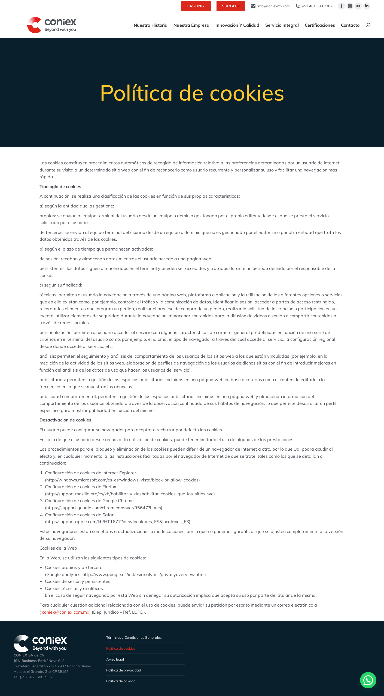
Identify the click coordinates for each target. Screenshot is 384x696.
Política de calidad (121, 681)
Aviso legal (115, 659)
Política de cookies (120, 648)
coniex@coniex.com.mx (65, 612)
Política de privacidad (123, 670)
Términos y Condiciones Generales (133, 637)
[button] (368, 680)
